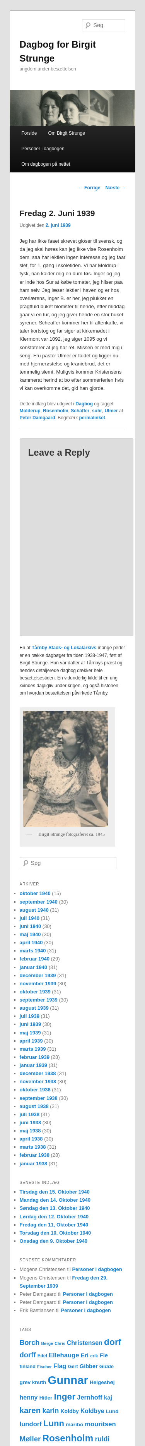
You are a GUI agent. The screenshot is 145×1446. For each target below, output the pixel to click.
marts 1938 (33, 1147)
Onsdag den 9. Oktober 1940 (54, 1241)
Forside (29, 133)
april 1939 (31, 1041)
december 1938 (38, 1073)
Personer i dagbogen (42, 148)
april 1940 (31, 942)
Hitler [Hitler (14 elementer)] (46, 1398)
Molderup (30, 410)
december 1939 (38, 975)
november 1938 (38, 1081)
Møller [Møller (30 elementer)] (30, 1439)
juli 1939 (29, 1016)
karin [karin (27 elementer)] (50, 1411)
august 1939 (34, 1008)
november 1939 (38, 983)
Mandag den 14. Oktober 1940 (55, 1200)
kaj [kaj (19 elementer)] (108, 1397)
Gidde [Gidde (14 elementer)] (106, 1366)
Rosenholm (55, 410)
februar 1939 (34, 1057)
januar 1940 (34, 967)
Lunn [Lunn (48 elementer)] (53, 1423)
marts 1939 (33, 1049)
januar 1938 (34, 1163)
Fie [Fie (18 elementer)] (104, 1355)
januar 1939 (34, 1065)
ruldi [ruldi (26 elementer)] (102, 1439)
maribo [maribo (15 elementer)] (74, 1424)
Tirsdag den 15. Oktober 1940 (55, 1192)
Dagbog (84, 404)
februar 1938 (34, 1155)
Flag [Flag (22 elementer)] (60, 1365)
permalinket (92, 417)
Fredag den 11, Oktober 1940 (54, 1225)
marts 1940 (33, 951)
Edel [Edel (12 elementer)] (42, 1356)
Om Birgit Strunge (66, 133)
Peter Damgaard (37, 417)
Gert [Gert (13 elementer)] (73, 1366)
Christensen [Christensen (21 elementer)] (84, 1343)
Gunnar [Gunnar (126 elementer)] (68, 1380)
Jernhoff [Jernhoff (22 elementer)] (89, 1397)
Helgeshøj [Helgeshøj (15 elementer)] (102, 1382)
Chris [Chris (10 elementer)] (60, 1343)
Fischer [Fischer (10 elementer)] (44, 1366)
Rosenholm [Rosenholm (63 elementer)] (67, 1438)
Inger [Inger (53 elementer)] (64, 1396)
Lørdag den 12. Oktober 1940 (54, 1217)
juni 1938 (30, 1122)
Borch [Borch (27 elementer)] (30, 1343)
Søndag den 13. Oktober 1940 (55, 1208)
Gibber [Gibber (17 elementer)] (89, 1366)
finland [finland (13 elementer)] (28, 1366)
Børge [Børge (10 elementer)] (47, 1343)
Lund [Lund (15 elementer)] (112, 1411)
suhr (97, 410)
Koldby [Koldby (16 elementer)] (69, 1411)
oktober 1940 (35, 893)
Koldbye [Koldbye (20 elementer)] (92, 1411)
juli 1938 (29, 1114)
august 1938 (34, 1106)
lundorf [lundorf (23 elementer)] (31, 1424)
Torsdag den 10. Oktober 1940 (55, 1233)
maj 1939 (30, 1033)
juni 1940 (30, 926)
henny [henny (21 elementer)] (29, 1397)
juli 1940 (29, 918)
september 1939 (39, 1000)
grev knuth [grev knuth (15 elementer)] (33, 1382)
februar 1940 (34, 959)
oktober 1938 (35, 1090)
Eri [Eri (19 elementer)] (85, 1355)
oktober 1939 (35, 992)
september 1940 (39, 902)
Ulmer (111, 410)
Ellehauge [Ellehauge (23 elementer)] (64, 1355)
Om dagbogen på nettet (45, 164)
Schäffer (80, 410)
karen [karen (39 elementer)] (30, 1410)
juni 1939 (30, 1024)
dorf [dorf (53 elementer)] (112, 1342)
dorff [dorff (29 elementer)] (28, 1355)
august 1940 (34, 910)
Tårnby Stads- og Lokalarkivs (64, 647)
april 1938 (31, 1139)
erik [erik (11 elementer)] (94, 1355)
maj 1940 (30, 934)
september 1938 (39, 1098)
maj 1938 (30, 1131)
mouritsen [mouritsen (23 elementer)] (100, 1424)
